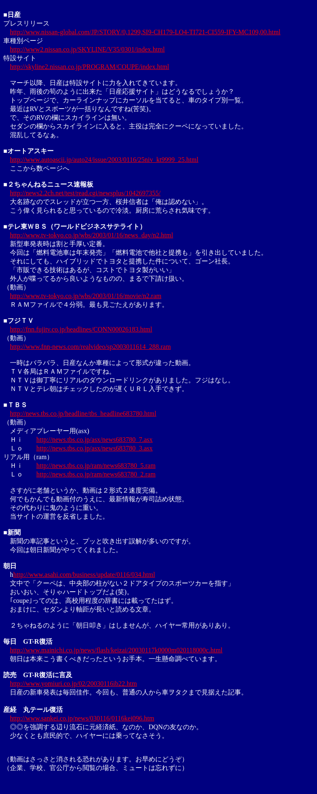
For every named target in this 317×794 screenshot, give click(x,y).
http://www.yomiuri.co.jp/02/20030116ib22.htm (73, 683)
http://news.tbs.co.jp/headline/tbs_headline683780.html (83, 413)
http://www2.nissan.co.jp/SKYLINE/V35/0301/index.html (87, 49)
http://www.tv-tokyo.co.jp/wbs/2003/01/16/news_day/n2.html (91, 235)
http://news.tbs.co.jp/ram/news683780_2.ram (96, 474)
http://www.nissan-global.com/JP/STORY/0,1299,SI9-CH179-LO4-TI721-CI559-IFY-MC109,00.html (145, 32)
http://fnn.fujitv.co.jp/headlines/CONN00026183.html (81, 329)
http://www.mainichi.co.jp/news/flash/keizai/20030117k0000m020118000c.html (116, 650)
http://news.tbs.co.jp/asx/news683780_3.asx (94, 448)
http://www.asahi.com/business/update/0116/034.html (84, 574)
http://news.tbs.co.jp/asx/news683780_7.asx (94, 439)
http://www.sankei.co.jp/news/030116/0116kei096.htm (82, 718)
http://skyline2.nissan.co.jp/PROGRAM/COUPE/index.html (89, 66)
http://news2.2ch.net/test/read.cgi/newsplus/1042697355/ (85, 193)
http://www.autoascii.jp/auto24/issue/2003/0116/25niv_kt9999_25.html (104, 159)
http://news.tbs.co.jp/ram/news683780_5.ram (96, 465)
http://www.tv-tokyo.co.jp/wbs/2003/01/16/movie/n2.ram (85, 295)
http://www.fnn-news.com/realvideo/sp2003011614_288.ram (90, 346)
